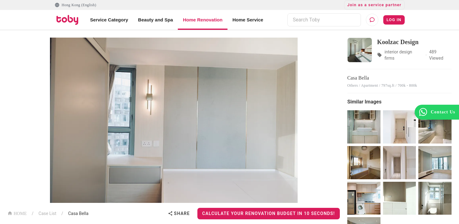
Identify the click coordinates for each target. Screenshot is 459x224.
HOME (17, 213)
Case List (47, 213)
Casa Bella (78, 213)
